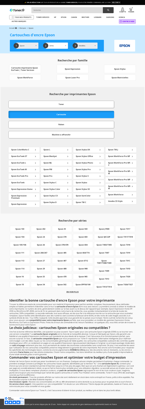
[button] (121, 10)
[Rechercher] (74, 10)
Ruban (90, 103)
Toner (20, 103)
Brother (118, 391)
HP (116, 381)
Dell (116, 394)
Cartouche (55, 103)
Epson (117, 388)
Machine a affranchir (125, 103)
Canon (117, 384)
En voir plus (72, 258)
